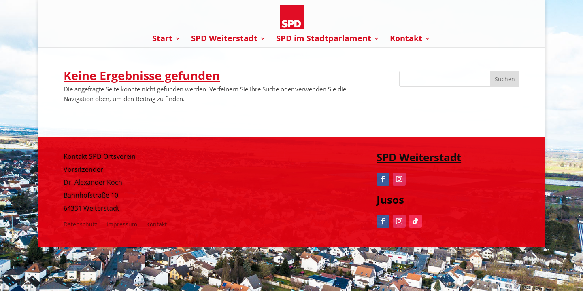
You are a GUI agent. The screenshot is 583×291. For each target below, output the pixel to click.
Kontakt (406, 40)
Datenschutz (81, 224)
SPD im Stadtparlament (323, 40)
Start (162, 40)
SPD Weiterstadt (224, 40)
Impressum (121, 224)
